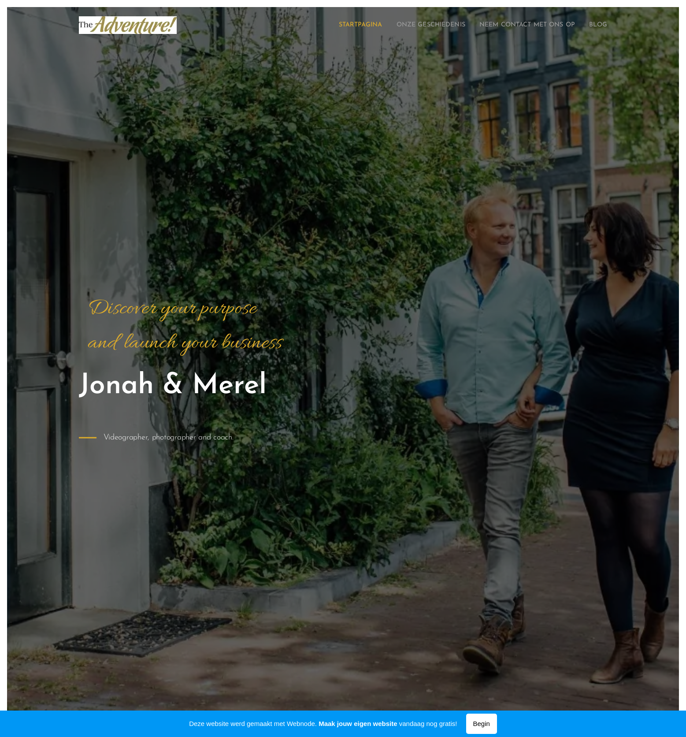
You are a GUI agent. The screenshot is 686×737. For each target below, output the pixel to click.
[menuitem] (335, 25)
